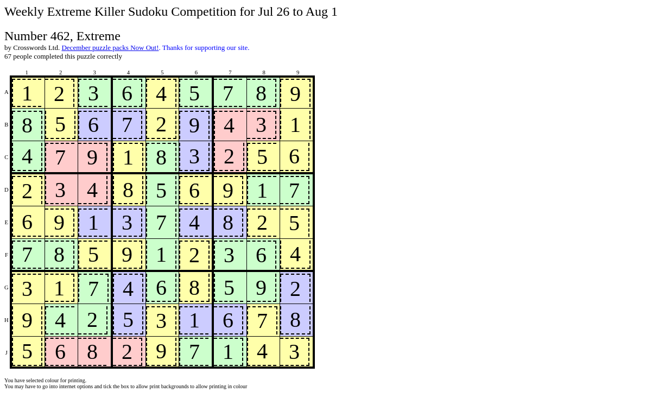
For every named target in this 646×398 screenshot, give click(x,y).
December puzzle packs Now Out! (110, 47)
